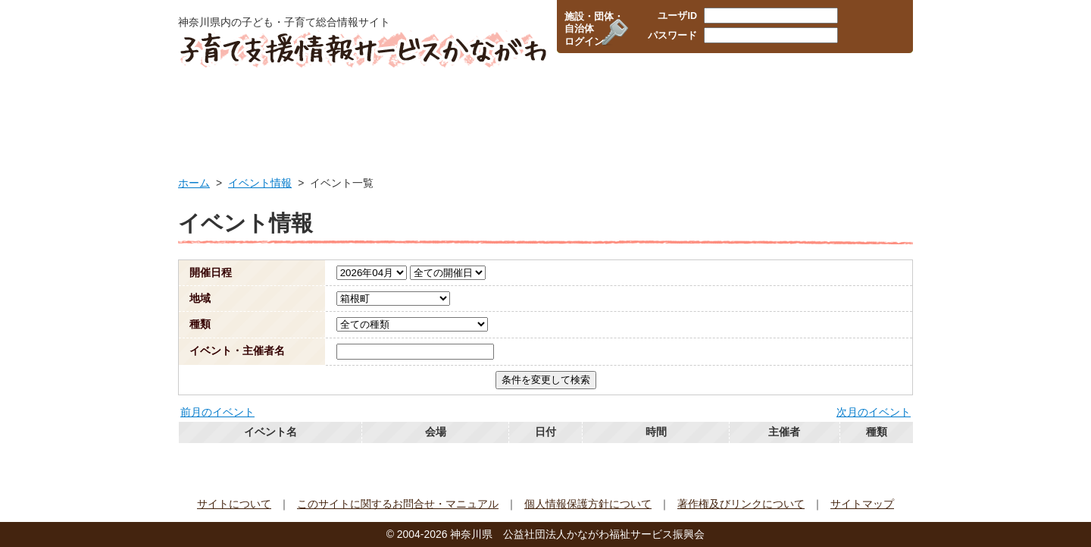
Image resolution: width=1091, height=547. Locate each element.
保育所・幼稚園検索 (475, 110)
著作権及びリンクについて (741, 504)
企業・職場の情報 (607, 110)
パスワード (672, 35)
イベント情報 (858, 110)
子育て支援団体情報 (735, 110)
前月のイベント (217, 412)
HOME (225, 110)
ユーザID (677, 16)
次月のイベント (873, 412)
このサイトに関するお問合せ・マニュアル (398, 504)
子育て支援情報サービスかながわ (361, 49)
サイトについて (234, 504)
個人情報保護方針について (588, 504)
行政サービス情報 (342, 110)
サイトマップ (862, 504)
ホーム (194, 183)
